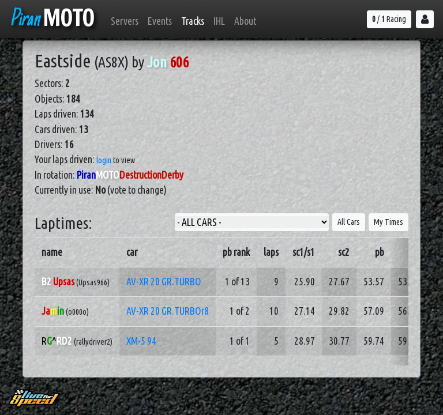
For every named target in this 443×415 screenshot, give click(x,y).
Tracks (192, 21)
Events (160, 21)
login (103, 160)
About (245, 21)
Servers (124, 21)
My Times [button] (388, 222)
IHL (219, 21)
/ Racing (389, 19)
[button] (425, 19)
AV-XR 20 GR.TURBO (163, 281)
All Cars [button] (348, 222)
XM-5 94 (141, 340)
